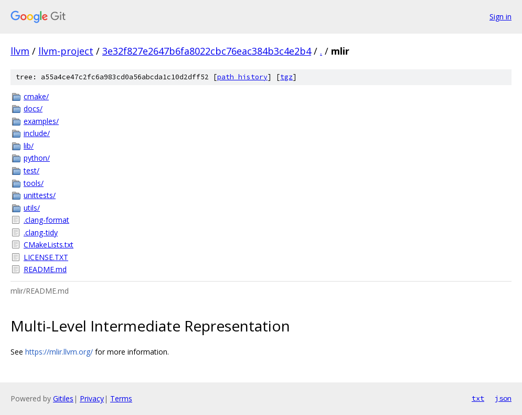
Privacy (92, 398)
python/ (37, 158)
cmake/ (36, 96)
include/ (37, 133)
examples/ (41, 121)
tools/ (34, 183)
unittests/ (40, 195)
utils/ (32, 208)
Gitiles (63, 398)
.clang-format (46, 220)
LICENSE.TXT (46, 257)
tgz (286, 76)
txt (478, 398)
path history (242, 76)
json (503, 398)
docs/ (33, 108)
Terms (121, 398)
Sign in (500, 17)
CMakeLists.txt (48, 245)
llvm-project (65, 51)
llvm (19, 51)
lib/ (29, 146)
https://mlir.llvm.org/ (59, 352)
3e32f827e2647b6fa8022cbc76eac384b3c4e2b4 (206, 51)
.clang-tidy (41, 232)
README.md (45, 269)
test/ (31, 170)
